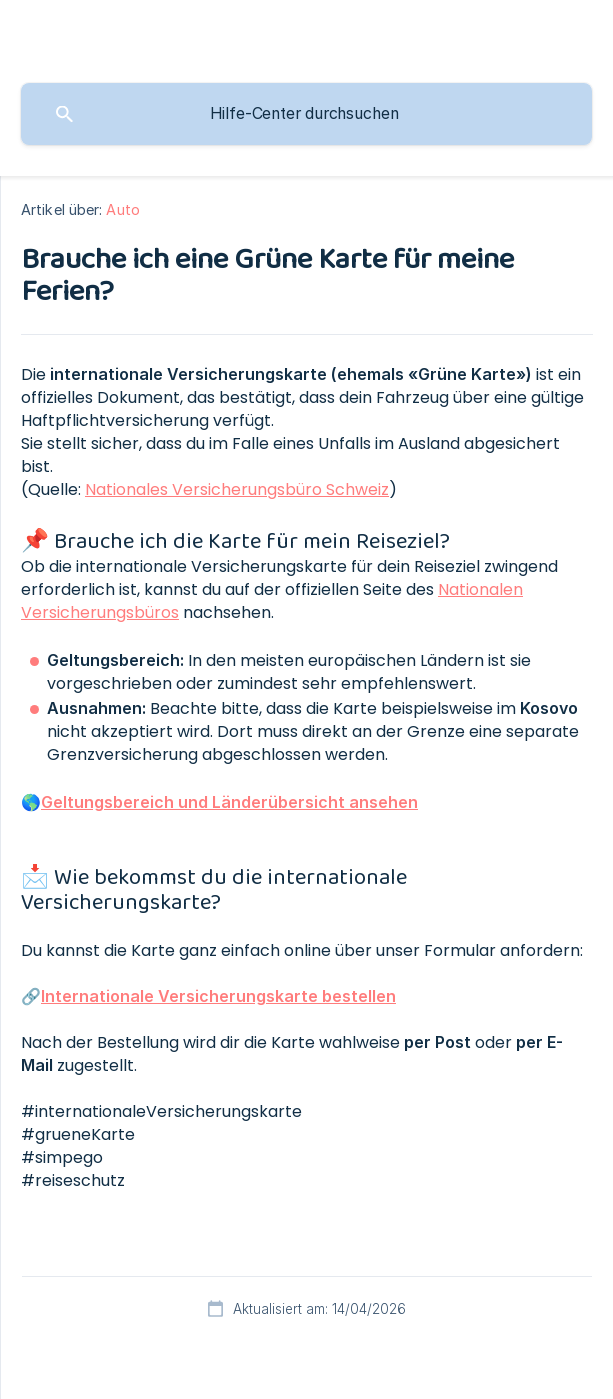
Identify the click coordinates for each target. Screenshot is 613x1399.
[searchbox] (306, 114)
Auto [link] (122, 209)
